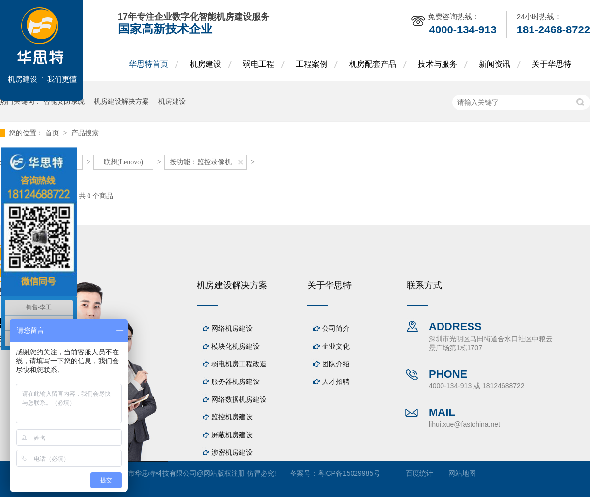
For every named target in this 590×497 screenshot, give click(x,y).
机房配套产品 (372, 64)
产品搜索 (85, 133)
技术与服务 (437, 64)
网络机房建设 (232, 328)
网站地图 (462, 473)
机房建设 (205, 64)
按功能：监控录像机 (201, 162)
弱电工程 (258, 64)
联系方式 (424, 285)
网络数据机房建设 (238, 399)
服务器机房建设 (235, 381)
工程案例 (311, 64)
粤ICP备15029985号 (349, 473)
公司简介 (336, 328)
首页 (53, 133)
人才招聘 (336, 381)
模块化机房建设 (235, 346)
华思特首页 (148, 64)
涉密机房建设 (232, 452)
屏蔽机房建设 (232, 435)
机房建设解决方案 (121, 101)
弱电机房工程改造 (238, 364)
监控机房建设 (232, 417)
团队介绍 (336, 364)
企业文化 (336, 346)
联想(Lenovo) (123, 162)
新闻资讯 (494, 64)
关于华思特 (551, 64)
